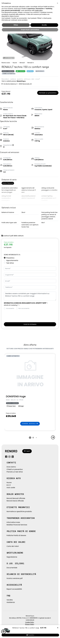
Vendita (10, 600)
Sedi (27, 451)
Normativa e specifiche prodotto (19, 511)
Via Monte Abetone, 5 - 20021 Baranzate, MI (17, 84)
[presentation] (19, 315)
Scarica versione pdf (15, 578)
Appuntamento (12, 260)
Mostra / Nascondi (7, 183)
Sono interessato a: (12, 255)
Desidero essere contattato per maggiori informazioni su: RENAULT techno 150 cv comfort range (30, 296)
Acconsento (10, 308)
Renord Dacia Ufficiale (15, 501)
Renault (22, 63)
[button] (13, 145)
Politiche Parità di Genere (16, 535)
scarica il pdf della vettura (12, 236)
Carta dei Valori (13, 546)
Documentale (12, 568)
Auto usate (11, 487)
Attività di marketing (12, 305)
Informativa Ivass (13, 522)
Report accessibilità (14, 589)
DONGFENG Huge (16, 396)
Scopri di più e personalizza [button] (30, 29)
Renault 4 (30, 63)
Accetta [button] (44, 25)
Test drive (10, 263)
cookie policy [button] (39, 10)
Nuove (15, 63)
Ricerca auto (6, 63)
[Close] (57, 628)
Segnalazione (12, 557)
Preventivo (10, 258)
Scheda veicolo (30, 423)
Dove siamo (11, 467)
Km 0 (9, 485)
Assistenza (11, 602)
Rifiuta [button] (16, 25)
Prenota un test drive (15, 472)
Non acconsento (23, 308)
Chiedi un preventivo (15, 469)
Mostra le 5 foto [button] (8, 58)
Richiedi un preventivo (47, 93)
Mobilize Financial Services (17, 525)
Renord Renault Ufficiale (16, 498)
